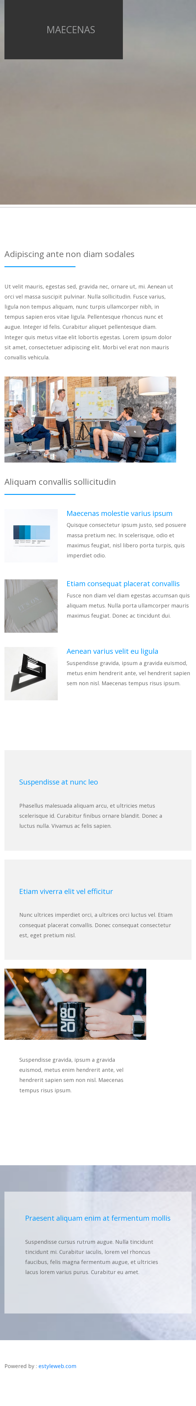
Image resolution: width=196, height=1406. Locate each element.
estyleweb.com (57, 1366)
